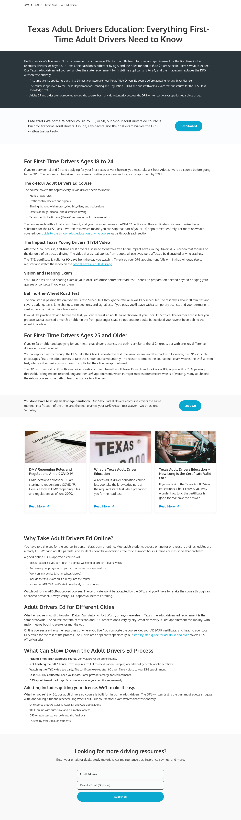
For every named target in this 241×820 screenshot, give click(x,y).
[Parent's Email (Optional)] (120, 785)
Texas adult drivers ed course (50, 70)
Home (26, 4)
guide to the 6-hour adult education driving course (76, 233)
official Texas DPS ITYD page (92, 264)
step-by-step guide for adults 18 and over (161, 635)
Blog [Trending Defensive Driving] (37, 4)
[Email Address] (120, 774)
